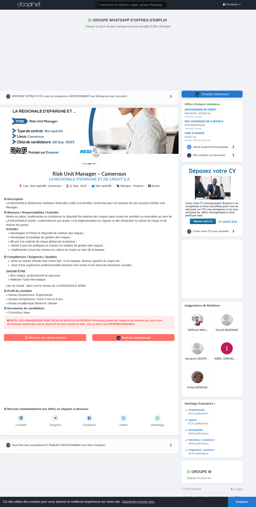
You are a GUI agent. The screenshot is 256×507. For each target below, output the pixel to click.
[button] (131, 4)
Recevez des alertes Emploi (45, 337)
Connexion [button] (232, 4)
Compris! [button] (242, 501)
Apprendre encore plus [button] (138, 501)
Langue (237, 489)
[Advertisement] (128, 59)
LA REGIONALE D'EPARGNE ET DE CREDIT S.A (89, 179)
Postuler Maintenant (133, 338)
